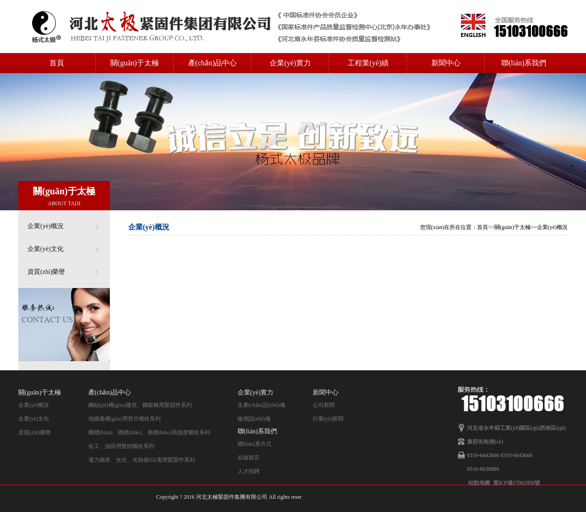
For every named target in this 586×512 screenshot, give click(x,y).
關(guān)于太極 (134, 63)
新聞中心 (446, 63)
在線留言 (249, 457)
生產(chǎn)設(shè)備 (261, 405)
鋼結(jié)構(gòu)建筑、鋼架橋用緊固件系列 (140, 405)
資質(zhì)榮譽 (46, 271)
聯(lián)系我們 (524, 63)
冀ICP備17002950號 (516, 483)
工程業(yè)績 (368, 63)
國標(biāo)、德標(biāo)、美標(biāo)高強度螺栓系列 (149, 432)
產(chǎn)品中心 (212, 63)
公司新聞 (324, 405)
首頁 (56, 63)
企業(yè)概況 (45, 226)
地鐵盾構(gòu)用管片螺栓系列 (124, 419)
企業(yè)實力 (290, 63)
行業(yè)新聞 (328, 419)
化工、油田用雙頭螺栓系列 (121, 446)
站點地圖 (479, 483)
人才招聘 (249, 471)
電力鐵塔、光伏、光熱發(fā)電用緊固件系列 (141, 460)
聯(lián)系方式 (254, 444)
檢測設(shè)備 (254, 419)
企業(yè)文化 (45, 248)
